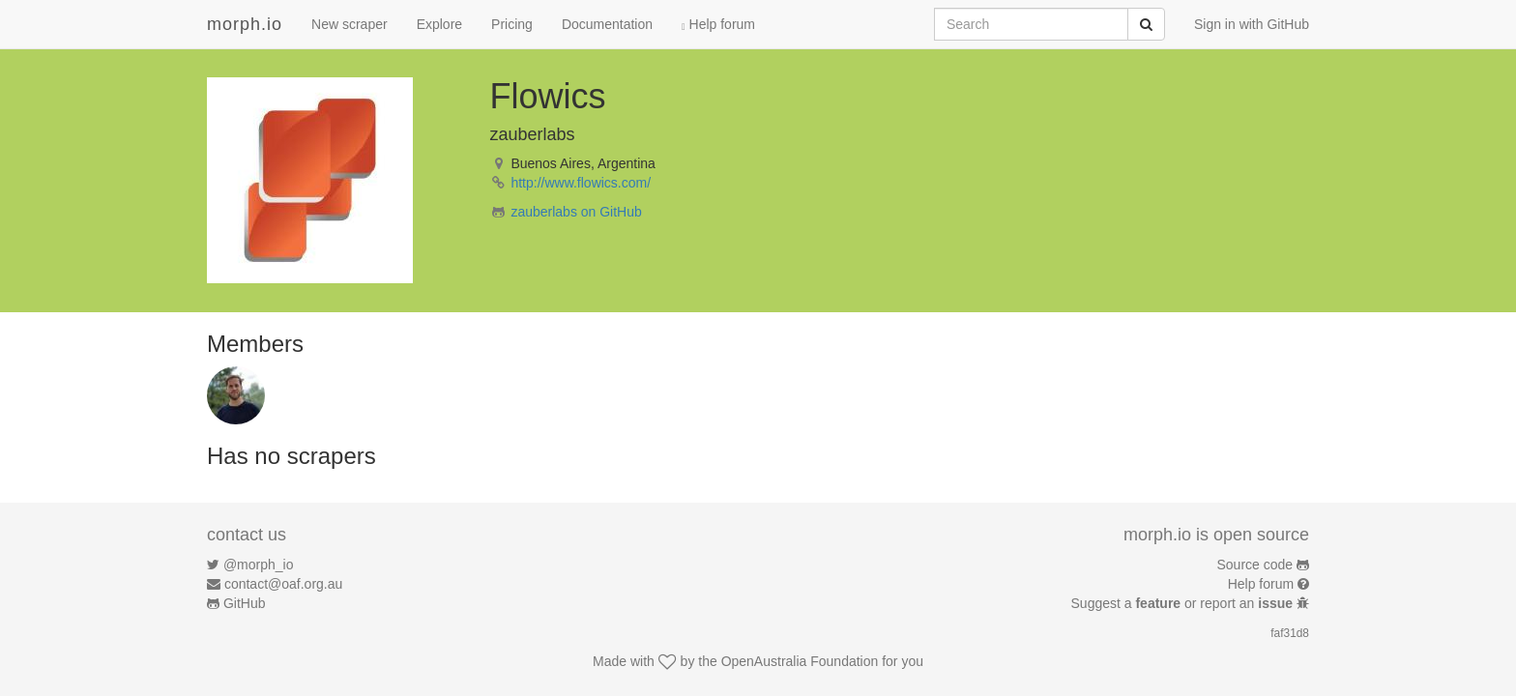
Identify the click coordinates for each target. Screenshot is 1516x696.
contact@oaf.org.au (283, 584)
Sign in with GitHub (1251, 24)
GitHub (244, 603)
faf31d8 (1289, 633)
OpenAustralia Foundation (800, 661)
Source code (1255, 564)
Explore (439, 24)
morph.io (244, 24)
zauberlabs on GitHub (575, 211)
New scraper (349, 24)
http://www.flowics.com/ (580, 182)
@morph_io (258, 564)
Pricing (512, 24)
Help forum (718, 24)
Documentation (607, 24)
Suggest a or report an (1184, 603)
